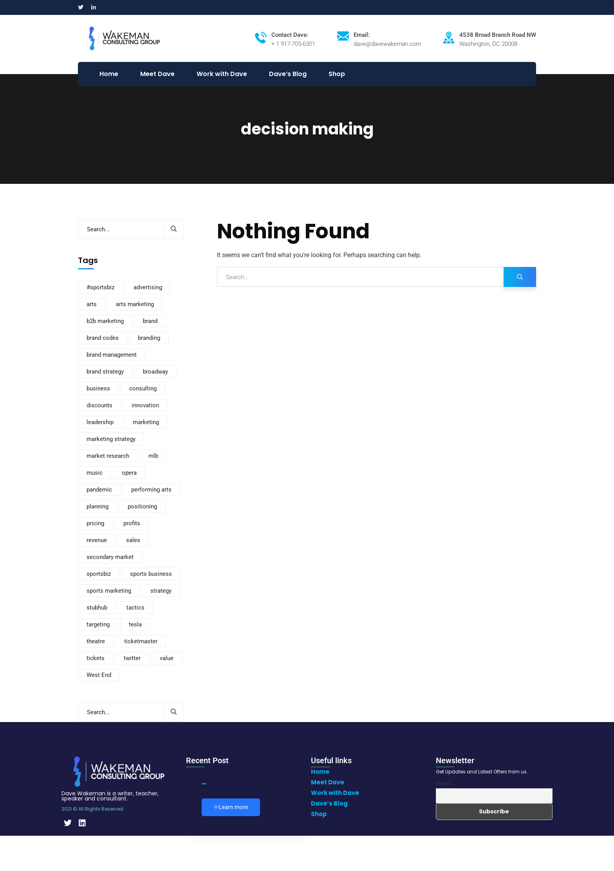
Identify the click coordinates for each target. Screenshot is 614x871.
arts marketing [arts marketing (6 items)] (135, 304)
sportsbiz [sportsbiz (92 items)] (99, 573)
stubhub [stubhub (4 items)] (97, 607)
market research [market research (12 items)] (108, 455)
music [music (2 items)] (95, 472)
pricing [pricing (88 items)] (95, 523)
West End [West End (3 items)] (99, 675)
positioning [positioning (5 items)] (142, 506)
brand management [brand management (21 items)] (112, 354)
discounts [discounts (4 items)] (99, 405)
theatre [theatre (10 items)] (96, 641)
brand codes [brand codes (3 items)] (103, 337)
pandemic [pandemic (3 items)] (99, 489)
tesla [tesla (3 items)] (135, 624)
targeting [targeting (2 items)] (98, 624)
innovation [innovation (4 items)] (145, 405)
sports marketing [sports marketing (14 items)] (109, 590)
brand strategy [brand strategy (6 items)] (105, 371)
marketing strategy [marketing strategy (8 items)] (111, 439)
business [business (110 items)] (98, 388)
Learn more (230, 807)
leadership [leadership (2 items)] (100, 422)
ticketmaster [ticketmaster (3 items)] (140, 641)
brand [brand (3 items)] (150, 321)
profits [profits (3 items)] (131, 523)
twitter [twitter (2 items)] (132, 658)
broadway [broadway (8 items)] (155, 371)
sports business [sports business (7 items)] (151, 573)
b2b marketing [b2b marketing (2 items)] (105, 321)
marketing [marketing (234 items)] (146, 422)
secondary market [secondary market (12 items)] (110, 557)
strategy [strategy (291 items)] (161, 590)
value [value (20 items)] (166, 658)
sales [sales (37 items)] (133, 540)
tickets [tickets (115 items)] (96, 658)
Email (442, 783)
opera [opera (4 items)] (129, 472)
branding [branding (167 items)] (149, 337)
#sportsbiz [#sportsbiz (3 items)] (100, 287)
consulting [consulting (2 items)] (143, 388)
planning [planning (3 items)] (97, 506)
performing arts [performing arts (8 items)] (151, 489)
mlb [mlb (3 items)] (153, 455)
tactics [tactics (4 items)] (135, 607)
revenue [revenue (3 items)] (97, 540)
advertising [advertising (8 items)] (148, 287)
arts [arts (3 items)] (92, 304)
